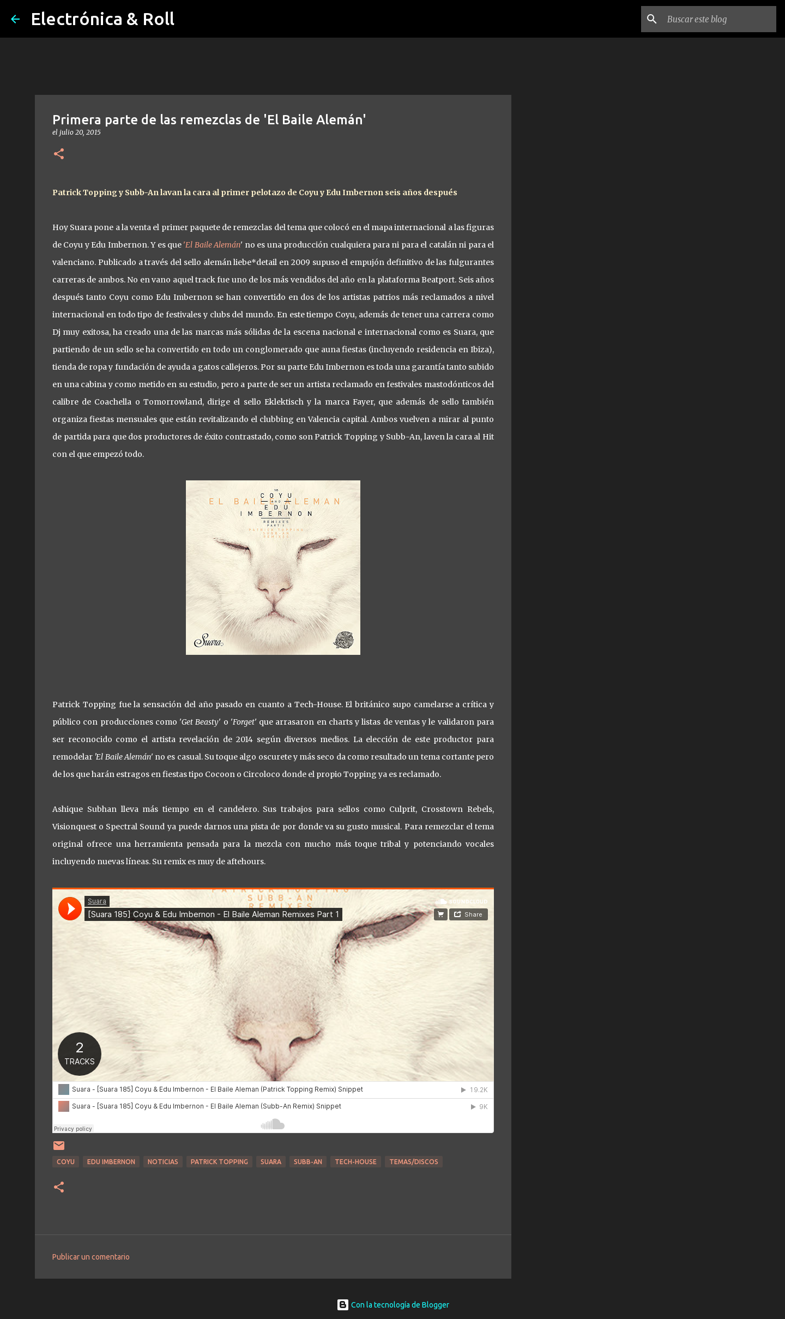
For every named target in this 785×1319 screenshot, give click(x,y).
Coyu (66, 1161)
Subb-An (308, 1161)
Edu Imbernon (111, 1161)
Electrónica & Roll (102, 18)
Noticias (163, 1161)
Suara (271, 1161)
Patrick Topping (219, 1161)
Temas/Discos (413, 1161)
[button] (58, 154)
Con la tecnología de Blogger (392, 1304)
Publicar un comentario (91, 1256)
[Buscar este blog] (719, 19)
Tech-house (356, 1161)
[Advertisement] (567, 471)
